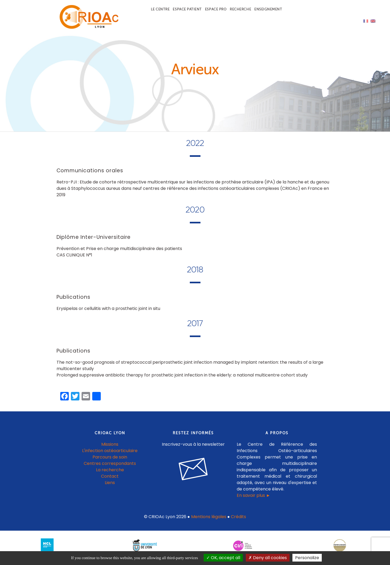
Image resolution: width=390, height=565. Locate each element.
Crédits (238, 520)
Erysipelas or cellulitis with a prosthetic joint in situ (108, 312)
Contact (110, 480)
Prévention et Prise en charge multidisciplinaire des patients (119, 252)
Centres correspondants (110, 467)
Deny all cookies (267, 558)
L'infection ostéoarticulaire (110, 454)
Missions (109, 448)
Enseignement (268, 9)
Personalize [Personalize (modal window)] (307, 558)
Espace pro (216, 9)
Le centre (160, 9)
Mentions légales (208, 520)
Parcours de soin (110, 461)
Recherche (240, 9)
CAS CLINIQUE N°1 (74, 258)
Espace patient (187, 9)
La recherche (110, 473)
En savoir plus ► (253, 499)
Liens (110, 486)
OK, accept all (223, 558)
